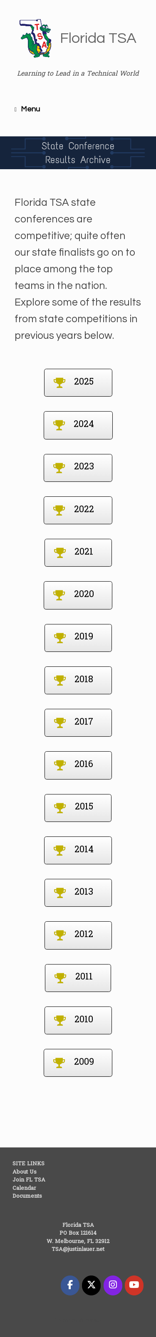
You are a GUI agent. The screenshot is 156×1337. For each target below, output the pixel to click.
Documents (27, 1196)
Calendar (24, 1188)
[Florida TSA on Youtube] (134, 1285)
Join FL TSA (28, 1180)
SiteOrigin (90, 1320)
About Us (24, 1172)
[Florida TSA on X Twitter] (91, 1285)
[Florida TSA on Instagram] (113, 1285)
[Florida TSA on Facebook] (70, 1285)
